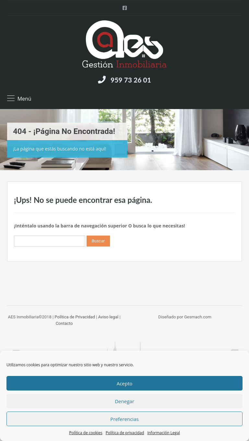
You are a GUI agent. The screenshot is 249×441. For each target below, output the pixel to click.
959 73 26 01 (131, 80)
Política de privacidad (125, 432)
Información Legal (163, 432)
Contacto (64, 323)
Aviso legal (108, 316)
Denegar (124, 401)
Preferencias (124, 419)
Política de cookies (85, 432)
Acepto (125, 383)
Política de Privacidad (74, 316)
